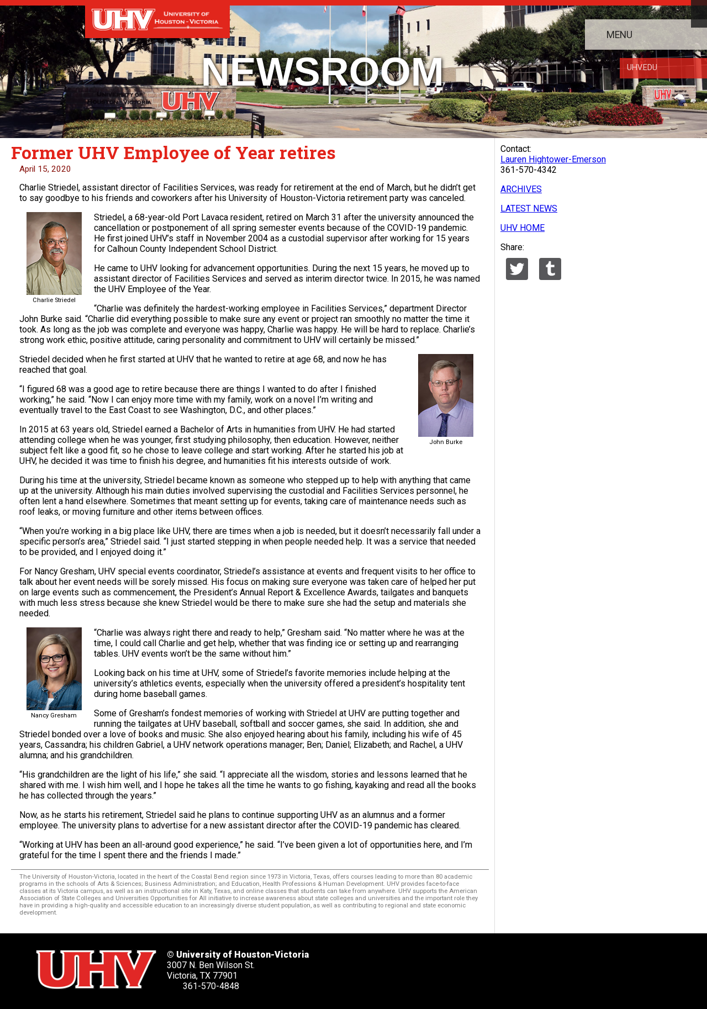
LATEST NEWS (528, 208)
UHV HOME (522, 228)
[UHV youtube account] (486, 966)
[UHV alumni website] (553, 966)
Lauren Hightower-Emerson (553, 159)
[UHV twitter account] (385, 966)
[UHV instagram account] (520, 966)
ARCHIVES (521, 189)
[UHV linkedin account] (452, 966)
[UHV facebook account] (419, 966)
